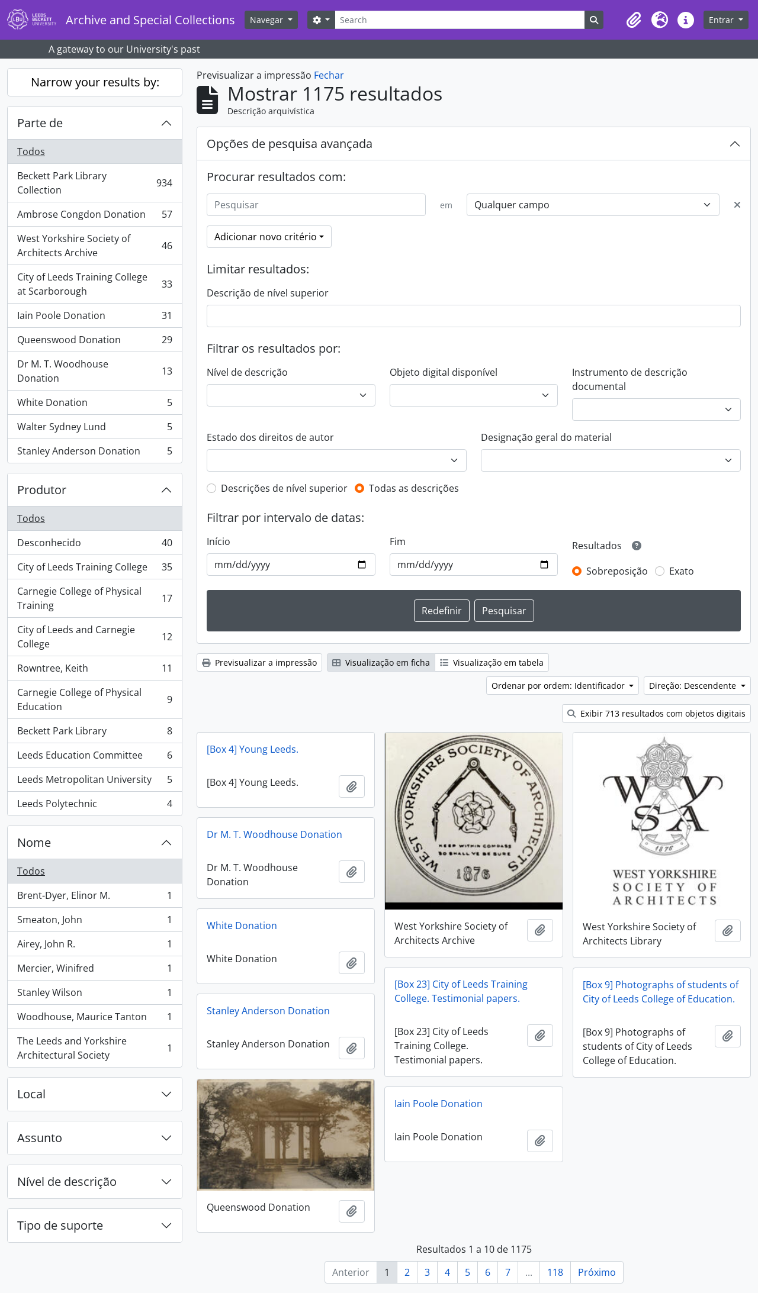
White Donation (94, 405)
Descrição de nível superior (268, 292)
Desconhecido (94, 545)
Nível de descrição (67, 1181)
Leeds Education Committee (94, 758)
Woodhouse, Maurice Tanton (94, 1019)
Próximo (597, 1272)
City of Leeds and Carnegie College (94, 636)
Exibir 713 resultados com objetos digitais (656, 713)
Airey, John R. (94, 946)
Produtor (41, 490)
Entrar (722, 19)
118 (555, 1272)
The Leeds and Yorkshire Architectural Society (94, 1048)
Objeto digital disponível (443, 372)
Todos (31, 151)
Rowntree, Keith (94, 671)
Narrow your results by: (95, 82)
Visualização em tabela (492, 662)
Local (31, 1094)
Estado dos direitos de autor (270, 437)
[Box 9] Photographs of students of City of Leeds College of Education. (660, 991)
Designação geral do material (546, 437)
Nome (34, 842)
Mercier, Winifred (94, 971)
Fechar (329, 75)
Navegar (267, 19)
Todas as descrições (414, 488)
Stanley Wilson (94, 995)
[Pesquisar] (316, 205)
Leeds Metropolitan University (94, 782)
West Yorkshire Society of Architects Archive (94, 245)
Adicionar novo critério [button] (265, 236)
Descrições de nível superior (284, 488)
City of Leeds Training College (94, 569)
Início (218, 541)
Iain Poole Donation (94, 318)
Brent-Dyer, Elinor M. (94, 898)
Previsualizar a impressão (259, 662)
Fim (398, 541)
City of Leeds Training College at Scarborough (94, 284)
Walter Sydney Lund (94, 429)
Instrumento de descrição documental (630, 379)
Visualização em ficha (381, 662)
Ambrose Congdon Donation (94, 217)
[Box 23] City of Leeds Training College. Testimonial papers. (461, 991)
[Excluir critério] (737, 205)
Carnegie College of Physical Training (94, 598)
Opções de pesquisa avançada (289, 143)
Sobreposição (617, 571)
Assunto (39, 1138)
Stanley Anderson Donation (94, 453)
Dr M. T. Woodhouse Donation (94, 371)
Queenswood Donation (94, 342)
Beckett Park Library (94, 733)
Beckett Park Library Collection (94, 182)
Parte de (40, 123)
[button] (634, 20)
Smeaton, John (94, 922)
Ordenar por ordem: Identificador (559, 685)
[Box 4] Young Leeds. (252, 749)
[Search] (459, 20)
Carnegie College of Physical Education (94, 699)
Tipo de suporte (60, 1225)
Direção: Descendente (693, 685)
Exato (681, 571)
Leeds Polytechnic (94, 806)
